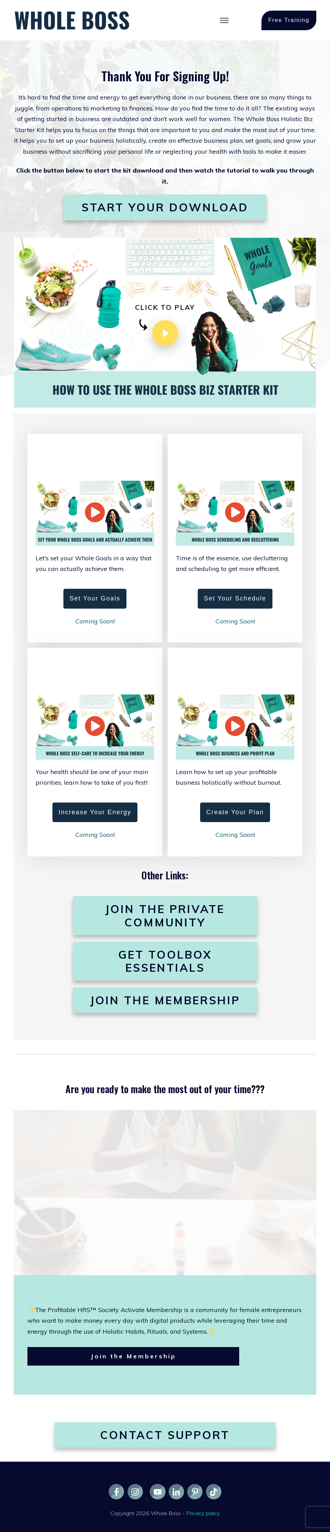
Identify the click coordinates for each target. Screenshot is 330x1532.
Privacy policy (203, 1513)
